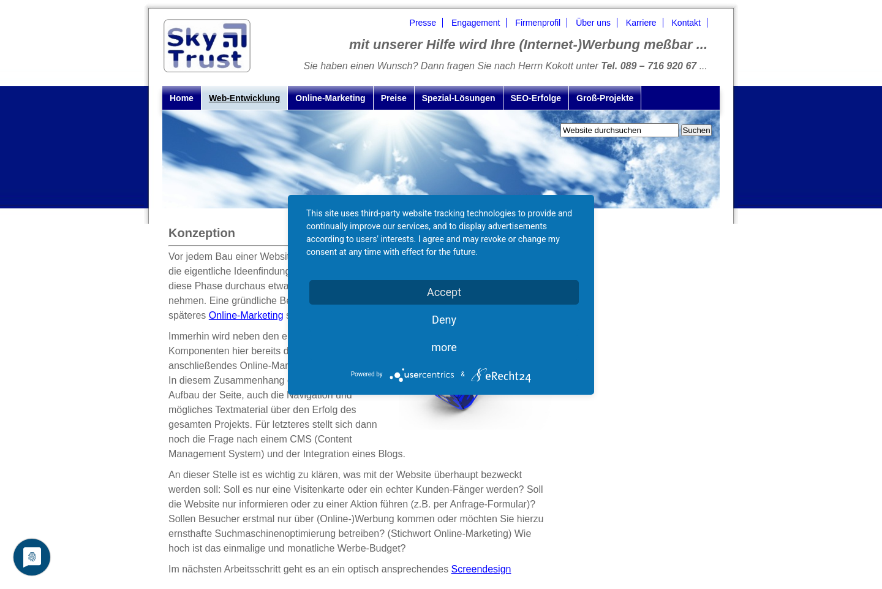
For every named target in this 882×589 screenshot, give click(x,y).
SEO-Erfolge (536, 98)
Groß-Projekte (604, 98)
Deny (444, 319)
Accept (444, 292)
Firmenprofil (537, 23)
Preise (394, 98)
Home (182, 98)
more (444, 347)
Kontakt (686, 23)
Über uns (593, 23)
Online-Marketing (330, 98)
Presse (423, 23)
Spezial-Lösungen (459, 98)
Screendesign (481, 569)
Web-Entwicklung (244, 98)
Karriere (641, 23)
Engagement (475, 23)
